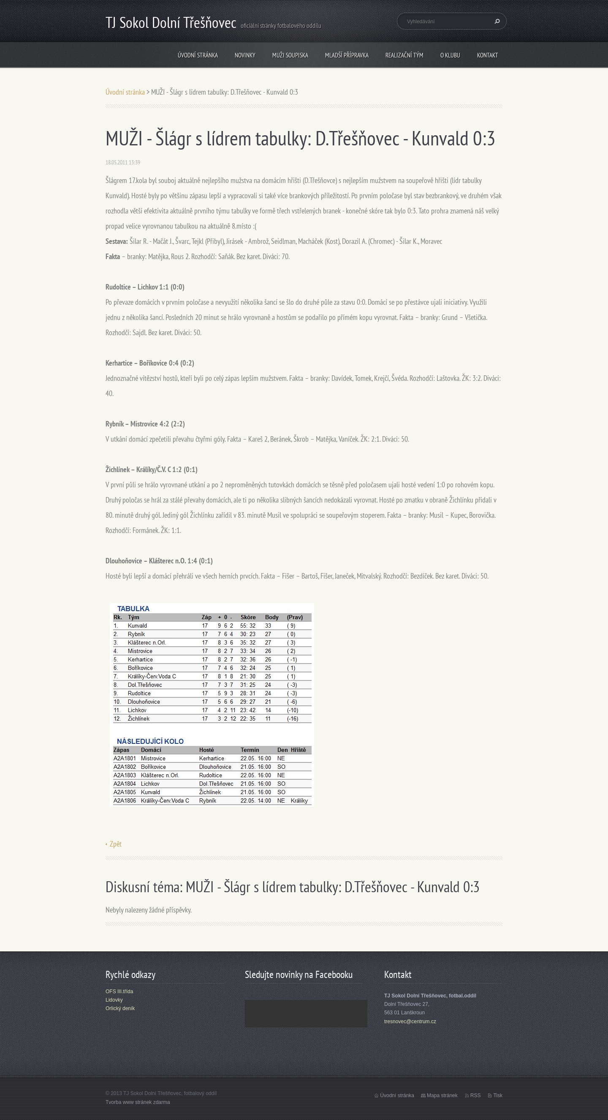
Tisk (497, 1095)
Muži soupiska (290, 55)
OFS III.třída (119, 991)
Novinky (245, 55)
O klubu (450, 55)
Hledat (496, 21)
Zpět (116, 844)
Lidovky (114, 1000)
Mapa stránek (442, 1095)
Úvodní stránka (198, 55)
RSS (475, 1095)
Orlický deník (120, 1008)
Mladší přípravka (347, 55)
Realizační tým (404, 55)
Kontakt (487, 55)
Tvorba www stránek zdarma (138, 1102)
